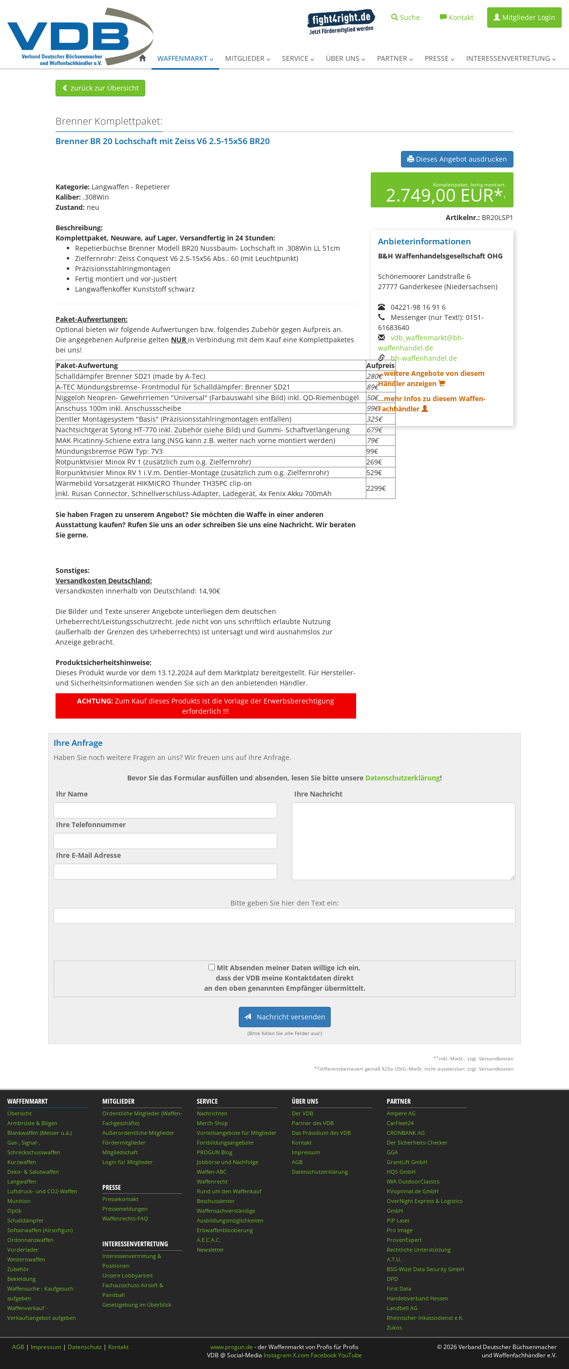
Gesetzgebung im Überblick (136, 1304)
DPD (392, 1278)
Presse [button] (440, 58)
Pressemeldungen (125, 1208)
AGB (297, 1162)
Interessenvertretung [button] (511, 58)
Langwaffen (22, 1181)
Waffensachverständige (226, 1210)
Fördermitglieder (124, 1142)
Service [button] (298, 58)
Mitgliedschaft (120, 1152)
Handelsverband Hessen (417, 1298)
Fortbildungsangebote (225, 1142)
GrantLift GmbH (407, 1162)
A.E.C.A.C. (209, 1239)
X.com (301, 1355)
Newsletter (210, 1249)
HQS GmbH (401, 1171)
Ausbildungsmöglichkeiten (230, 1220)
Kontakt (302, 1142)
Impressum (306, 1152)
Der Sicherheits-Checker (417, 1142)
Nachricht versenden (284, 1016)
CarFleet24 (400, 1123)
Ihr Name (72, 793)
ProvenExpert (404, 1239)
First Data (399, 1288)
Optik (14, 1210)
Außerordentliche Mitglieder (138, 1132)
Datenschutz (85, 1347)
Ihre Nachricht (318, 793)
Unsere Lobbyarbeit (127, 1275)
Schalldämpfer (25, 1220)
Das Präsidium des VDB (321, 1132)
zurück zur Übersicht (100, 87)
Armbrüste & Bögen (32, 1123)
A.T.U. (394, 1259)
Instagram (277, 1355)
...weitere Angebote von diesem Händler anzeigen (431, 378)
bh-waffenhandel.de (424, 358)
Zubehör (18, 1269)
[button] (142, 58)
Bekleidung (21, 1278)
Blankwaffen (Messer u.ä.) (39, 1132)
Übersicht (19, 1113)
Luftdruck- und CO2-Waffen (42, 1191)
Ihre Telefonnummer (91, 824)
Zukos (394, 1327)
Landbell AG (402, 1308)
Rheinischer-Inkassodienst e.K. (425, 1317)
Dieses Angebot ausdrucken (457, 159)
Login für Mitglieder (127, 1162)
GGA (392, 1152)
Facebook (324, 1355)
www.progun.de (231, 1347)
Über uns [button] (345, 58)
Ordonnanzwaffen (30, 1239)
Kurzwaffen (21, 1162)
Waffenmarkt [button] (185, 58)
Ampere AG (401, 1113)
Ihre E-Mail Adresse (88, 855)
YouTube (350, 1355)
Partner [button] (395, 58)
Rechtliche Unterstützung (419, 1249)
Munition (19, 1200)
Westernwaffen (26, 1259)
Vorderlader (22, 1249)
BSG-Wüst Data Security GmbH (425, 1269)
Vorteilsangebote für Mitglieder (237, 1132)
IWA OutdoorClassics (413, 1181)
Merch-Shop (212, 1123)
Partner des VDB (313, 1123)
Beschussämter (216, 1200)
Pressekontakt (120, 1198)
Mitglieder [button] (247, 58)
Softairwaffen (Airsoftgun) (40, 1230)
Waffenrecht (212, 1181)
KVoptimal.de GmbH (412, 1191)
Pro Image (400, 1230)
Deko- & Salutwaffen (33, 1171)
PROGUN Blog (214, 1152)
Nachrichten (212, 1113)
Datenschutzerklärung (402, 777)
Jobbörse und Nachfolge (227, 1162)
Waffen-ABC (212, 1171)
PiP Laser (398, 1220)
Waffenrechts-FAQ (125, 1218)
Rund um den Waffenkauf (229, 1191)
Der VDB (302, 1113)
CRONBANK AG (406, 1132)
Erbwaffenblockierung (225, 1230)
